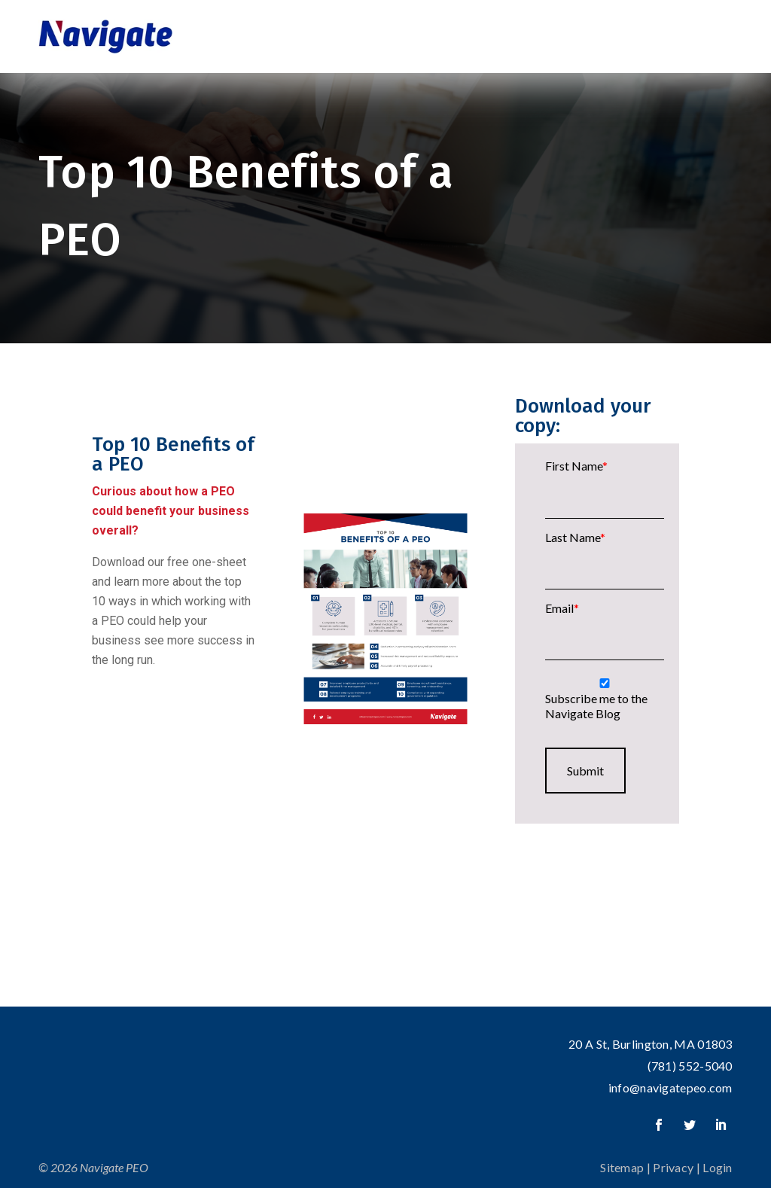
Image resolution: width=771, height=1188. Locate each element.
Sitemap (622, 1167)
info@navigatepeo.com (670, 1087)
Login (717, 1167)
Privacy (673, 1167)
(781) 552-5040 (690, 1066)
